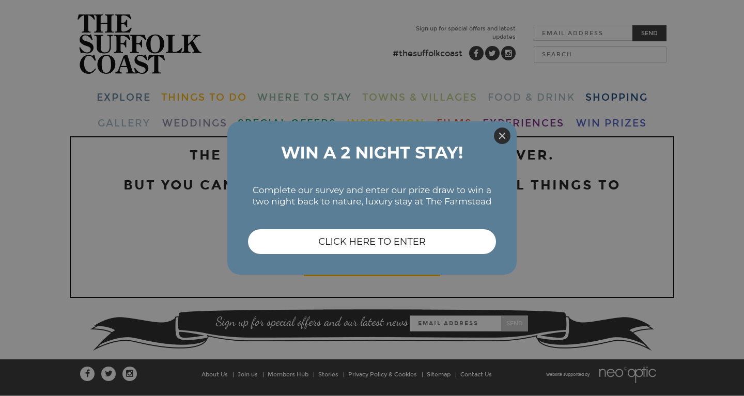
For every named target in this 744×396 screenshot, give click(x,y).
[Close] (502, 136)
